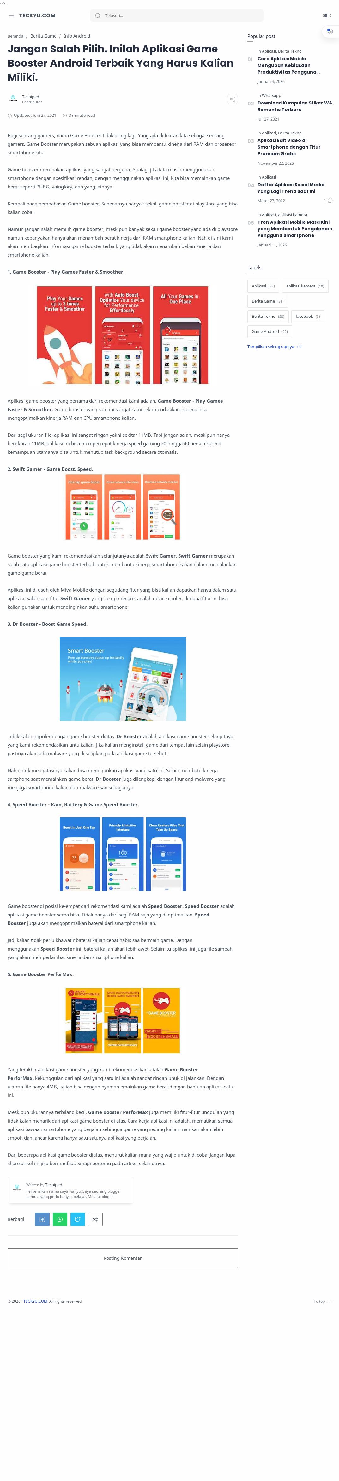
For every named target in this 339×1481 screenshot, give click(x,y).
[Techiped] (113, 111)
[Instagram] (20, 1468)
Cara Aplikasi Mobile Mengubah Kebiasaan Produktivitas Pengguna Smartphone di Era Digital (287, 66)
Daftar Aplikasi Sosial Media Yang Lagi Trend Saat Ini (289, 188)
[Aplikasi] (267, 51)
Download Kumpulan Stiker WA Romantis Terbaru (293, 106)
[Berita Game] (266, 301)
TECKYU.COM (37, 15)
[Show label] (273, 347)
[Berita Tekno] (288, 51)
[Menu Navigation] (11, 15)
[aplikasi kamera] (291, 215)
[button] (327, 15)
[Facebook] (11, 1468)
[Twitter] (30, 1468)
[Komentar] (326, 201)
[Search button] (97, 15)
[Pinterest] (58, 1468)
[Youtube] (39, 1468)
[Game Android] (268, 332)
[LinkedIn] (49, 1468)
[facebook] (306, 317)
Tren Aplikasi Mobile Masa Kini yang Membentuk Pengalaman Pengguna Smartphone (293, 229)
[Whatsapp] (270, 95)
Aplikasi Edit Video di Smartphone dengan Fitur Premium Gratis (287, 147)
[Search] (177, 15)
